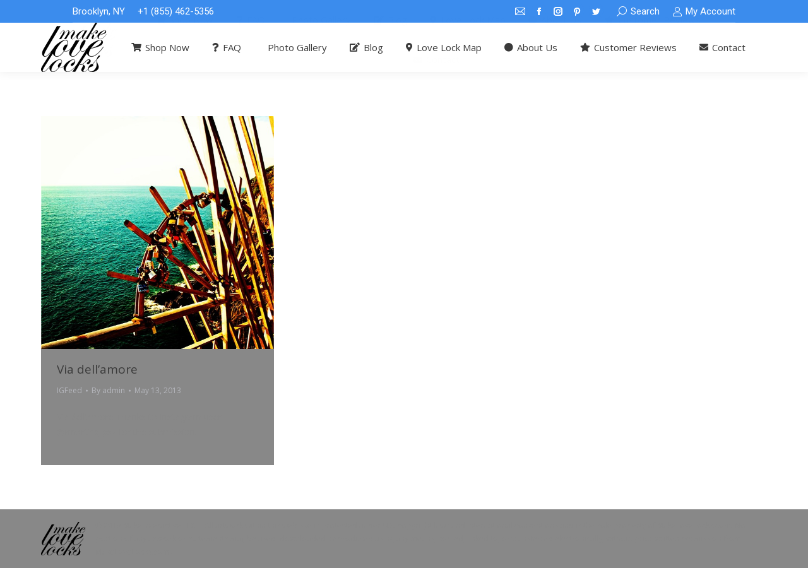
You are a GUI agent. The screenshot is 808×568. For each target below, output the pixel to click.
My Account (703, 11)
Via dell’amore (97, 369)
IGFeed (69, 390)
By (108, 390)
